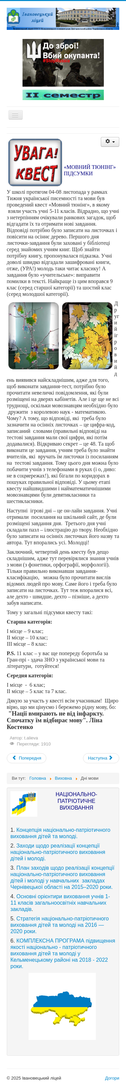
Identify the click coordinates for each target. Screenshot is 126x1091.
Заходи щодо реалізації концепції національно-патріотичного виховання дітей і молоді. (57, 852)
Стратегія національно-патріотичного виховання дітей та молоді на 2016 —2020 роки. (59, 925)
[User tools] (110, 142)
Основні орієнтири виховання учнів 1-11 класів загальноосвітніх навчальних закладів (60, 903)
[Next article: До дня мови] (101, 758)
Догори (112, 1078)
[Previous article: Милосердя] (26, 758)
